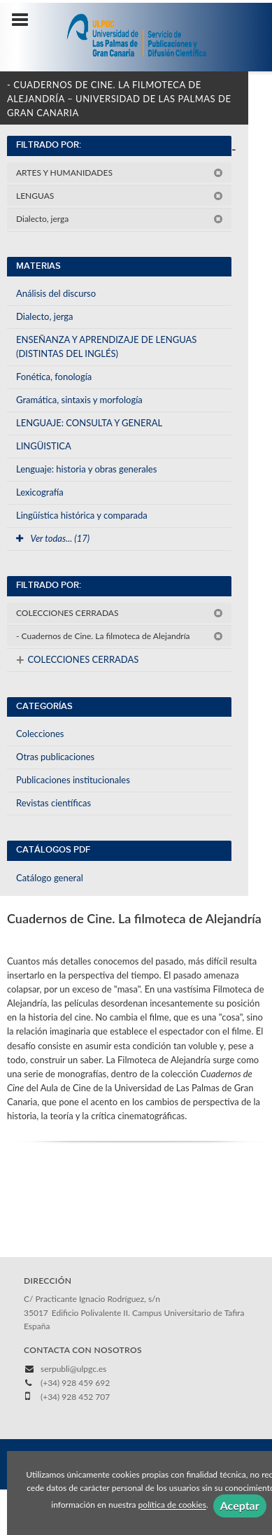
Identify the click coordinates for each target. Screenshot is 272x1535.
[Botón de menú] (25, 20)
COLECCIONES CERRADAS (119, 613)
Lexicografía (40, 492)
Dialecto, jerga (119, 218)
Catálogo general (49, 877)
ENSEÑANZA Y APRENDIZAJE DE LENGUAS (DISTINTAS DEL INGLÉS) (106, 346)
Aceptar (239, 1505)
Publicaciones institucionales (73, 779)
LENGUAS (119, 195)
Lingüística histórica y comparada (82, 515)
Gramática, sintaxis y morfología (79, 399)
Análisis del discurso (56, 293)
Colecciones (40, 733)
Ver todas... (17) (53, 538)
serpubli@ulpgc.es (73, 1369)
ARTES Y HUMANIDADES (119, 172)
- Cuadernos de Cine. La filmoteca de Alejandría (119, 636)
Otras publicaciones (55, 756)
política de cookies (172, 1505)
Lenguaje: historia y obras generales (86, 469)
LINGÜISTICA (43, 445)
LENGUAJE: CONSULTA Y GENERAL (89, 422)
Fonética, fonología (54, 376)
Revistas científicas (53, 802)
